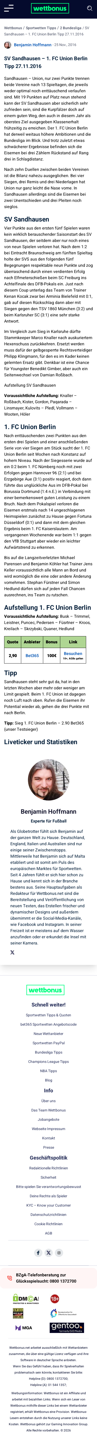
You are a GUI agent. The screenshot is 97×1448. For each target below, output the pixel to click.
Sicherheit (48, 1177)
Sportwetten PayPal (49, 1043)
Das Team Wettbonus (48, 1110)
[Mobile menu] (8, 8)
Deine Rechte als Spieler (48, 1196)
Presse (48, 1147)
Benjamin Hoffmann (32, 45)
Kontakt (48, 1138)
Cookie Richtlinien (48, 1224)
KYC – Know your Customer (48, 1205)
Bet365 (32, 656)
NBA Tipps (48, 1071)
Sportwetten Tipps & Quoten (48, 1015)
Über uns (48, 1101)
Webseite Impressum (48, 1129)
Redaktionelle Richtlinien (48, 1168)
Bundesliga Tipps (48, 1052)
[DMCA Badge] (30, 1299)
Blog (48, 1080)
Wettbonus (13, 28)
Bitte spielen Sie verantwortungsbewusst (48, 1187)
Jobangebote (48, 1119)
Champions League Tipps (48, 1061)
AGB (48, 1233)
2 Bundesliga (70, 28)
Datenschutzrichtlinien (48, 1214)
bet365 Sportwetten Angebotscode (48, 1024)
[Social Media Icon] (38, 1253)
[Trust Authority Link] (67, 1313)
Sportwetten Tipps (41, 28)
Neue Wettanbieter (48, 1034)
